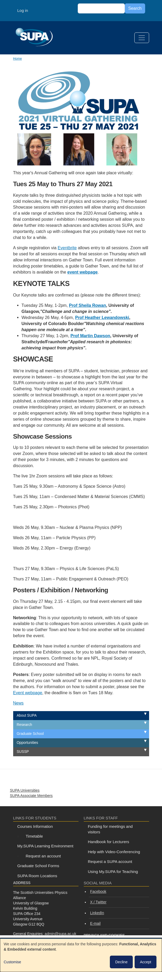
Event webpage (27, 692)
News (18, 703)
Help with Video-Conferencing (114, 851)
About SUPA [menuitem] (27, 715)
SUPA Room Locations (37, 876)
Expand (139, 714)
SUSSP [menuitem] (23, 752)
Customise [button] (12, 962)
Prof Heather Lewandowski (102, 317)
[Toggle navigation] (141, 37)
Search (135, 8)
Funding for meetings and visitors (110, 829)
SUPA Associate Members (31, 795)
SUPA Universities (25, 790)
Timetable (34, 836)
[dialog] (81, 955)
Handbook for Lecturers (108, 841)
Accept (145, 962)
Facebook (98, 891)
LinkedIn (97, 913)
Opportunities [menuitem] (27, 743)
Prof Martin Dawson (90, 335)
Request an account (43, 856)
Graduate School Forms (38, 865)
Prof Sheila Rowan (87, 305)
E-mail (95, 923)
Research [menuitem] (24, 725)
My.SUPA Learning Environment (45, 846)
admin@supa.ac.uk (60, 934)
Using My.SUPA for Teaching (113, 871)
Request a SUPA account (110, 861)
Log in (22, 10)
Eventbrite (67, 247)
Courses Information (35, 826)
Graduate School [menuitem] (30, 734)
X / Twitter (98, 902)
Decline (121, 962)
